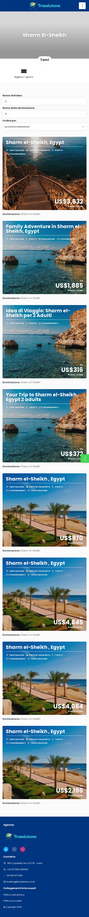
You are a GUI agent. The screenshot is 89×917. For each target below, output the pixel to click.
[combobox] (44, 114)
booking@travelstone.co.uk (21, 881)
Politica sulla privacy (14, 894)
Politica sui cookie (12, 900)
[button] (44, 126)
